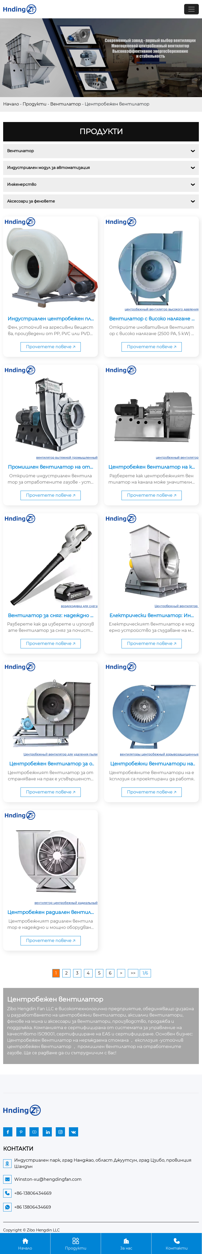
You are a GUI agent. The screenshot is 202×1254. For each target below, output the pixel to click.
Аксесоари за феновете (31, 201)
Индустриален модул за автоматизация (48, 167)
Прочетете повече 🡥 (50, 346)
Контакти (177, 1243)
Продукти (35, 104)
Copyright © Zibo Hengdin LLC (31, 1230)
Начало (11, 104)
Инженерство (21, 184)
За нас (126, 1243)
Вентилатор (65, 104)
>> (133, 973)
